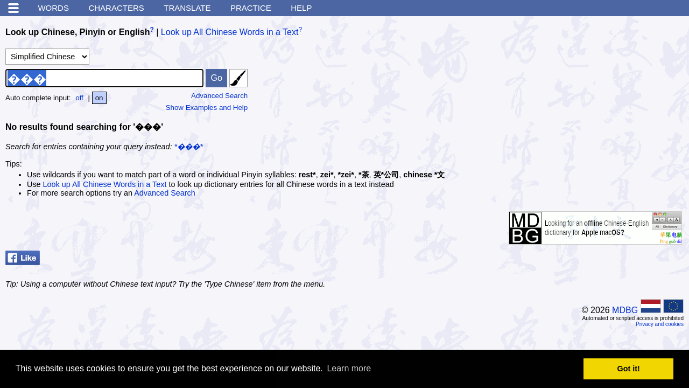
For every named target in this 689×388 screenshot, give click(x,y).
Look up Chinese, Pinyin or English (77, 32)
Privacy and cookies (660, 324)
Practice (250, 7)
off (79, 98)
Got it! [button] (628, 368)
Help (301, 7)
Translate (187, 7)
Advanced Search (219, 96)
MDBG (625, 310)
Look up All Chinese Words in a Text (230, 32)
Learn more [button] (349, 368)
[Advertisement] (603, 89)
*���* (188, 146)
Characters (116, 7)
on (99, 98)
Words (53, 7)
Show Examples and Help (207, 107)
